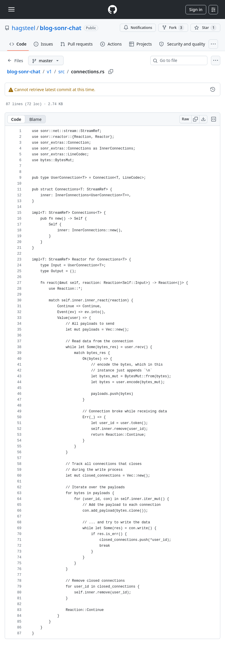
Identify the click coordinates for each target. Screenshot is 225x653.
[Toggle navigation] (11, 9)
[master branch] (46, 60)
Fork (173, 28)
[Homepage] (112, 9)
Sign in (195, 9)
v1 (49, 71)
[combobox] (181, 60)
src (61, 71)
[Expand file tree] (15, 60)
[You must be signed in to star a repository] (205, 28)
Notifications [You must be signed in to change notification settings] (138, 27)
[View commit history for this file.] (213, 89)
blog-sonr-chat (60, 28)
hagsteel (23, 28)
